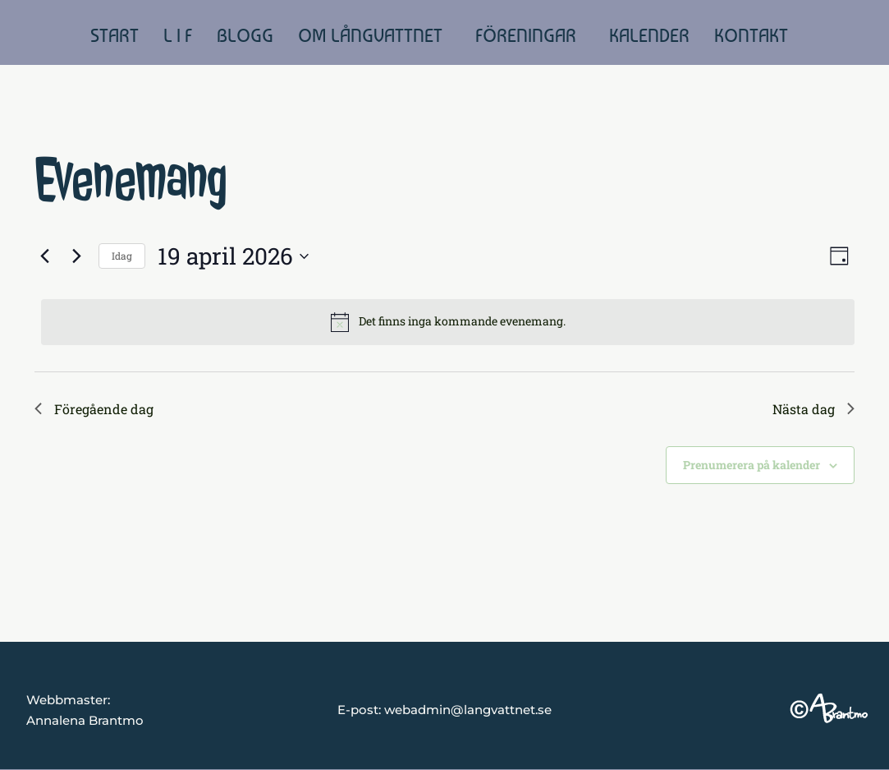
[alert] (448, 322)
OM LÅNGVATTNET (370, 35)
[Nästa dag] (76, 256)
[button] (374, 35)
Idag (122, 255)
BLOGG (245, 35)
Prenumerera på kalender (751, 465)
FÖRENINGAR (525, 35)
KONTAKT (751, 35)
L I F (177, 35)
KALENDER (649, 35)
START (114, 35)
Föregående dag (94, 408)
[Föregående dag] (44, 256)
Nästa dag (813, 408)
